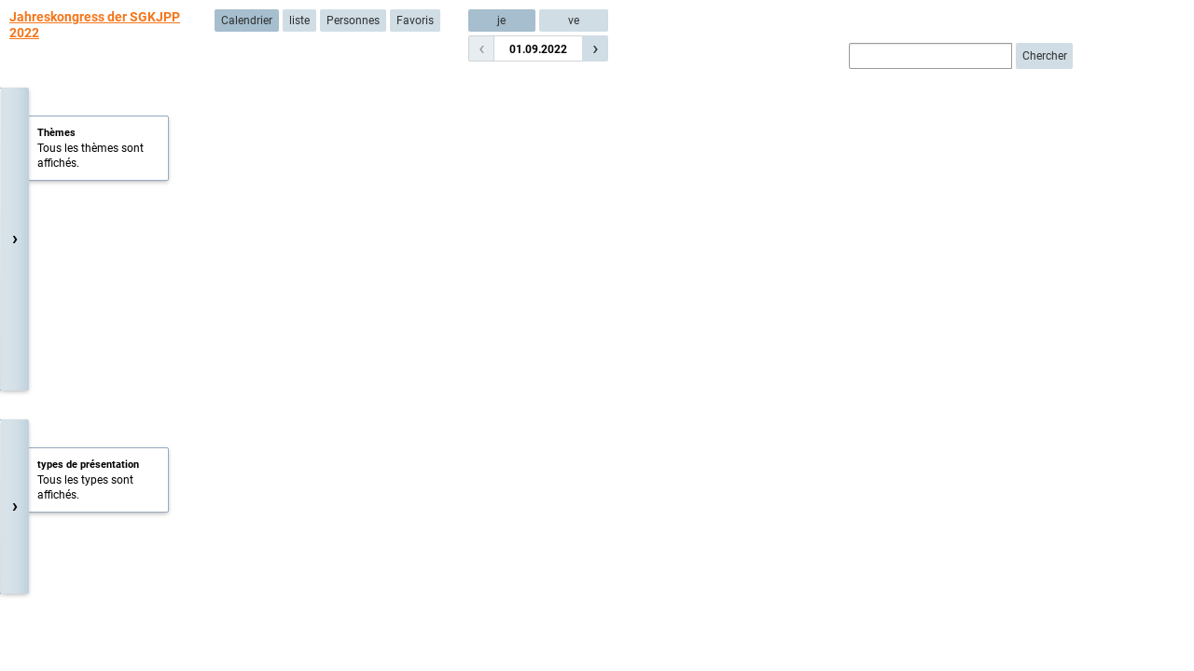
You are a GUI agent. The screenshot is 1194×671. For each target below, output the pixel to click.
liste (299, 20)
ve (573, 20)
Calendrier (246, 20)
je (501, 20)
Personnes (353, 20)
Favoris (415, 20)
